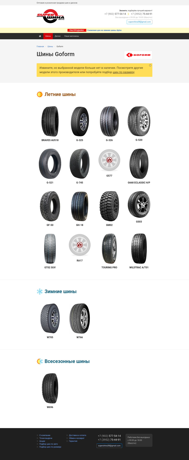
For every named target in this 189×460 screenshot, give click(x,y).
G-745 (80, 166)
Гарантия (73, 441)
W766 (79, 321)
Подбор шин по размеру (50, 447)
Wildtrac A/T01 (138, 251)
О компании (44, 435)
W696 (50, 391)
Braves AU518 (50, 124)
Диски (58, 36)
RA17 (79, 248)
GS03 (139, 207)
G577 (109, 163)
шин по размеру (124, 72)
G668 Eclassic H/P (139, 166)
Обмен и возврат (76, 438)
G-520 (139, 123)
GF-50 (50, 209)
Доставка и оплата (77, 435)
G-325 (79, 124)
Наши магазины (71, 36)
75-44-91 (141, 13)
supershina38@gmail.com (139, 22)
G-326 (109, 124)
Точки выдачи (45, 438)
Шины (48, 36)
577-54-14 (115, 13)
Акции (42, 441)
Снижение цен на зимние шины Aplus (95, 30)
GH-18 (80, 209)
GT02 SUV (50, 251)
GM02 (109, 209)
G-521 (50, 166)
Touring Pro (109, 251)
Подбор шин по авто (48, 444)
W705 (50, 321)
